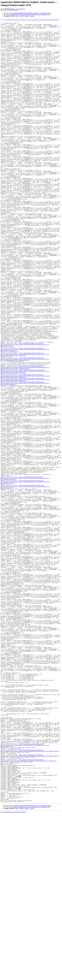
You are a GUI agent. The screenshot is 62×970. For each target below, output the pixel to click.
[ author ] (32, 16)
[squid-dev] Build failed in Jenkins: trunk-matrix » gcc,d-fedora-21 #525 (32, 13)
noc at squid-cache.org (19, 9)
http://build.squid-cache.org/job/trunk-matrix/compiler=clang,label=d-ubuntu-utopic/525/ (31, 20)
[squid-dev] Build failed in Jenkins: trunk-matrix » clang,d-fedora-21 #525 (31, 14)
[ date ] (17, 16)
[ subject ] (26, 16)
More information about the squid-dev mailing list (14, 968)
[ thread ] (21, 16)
